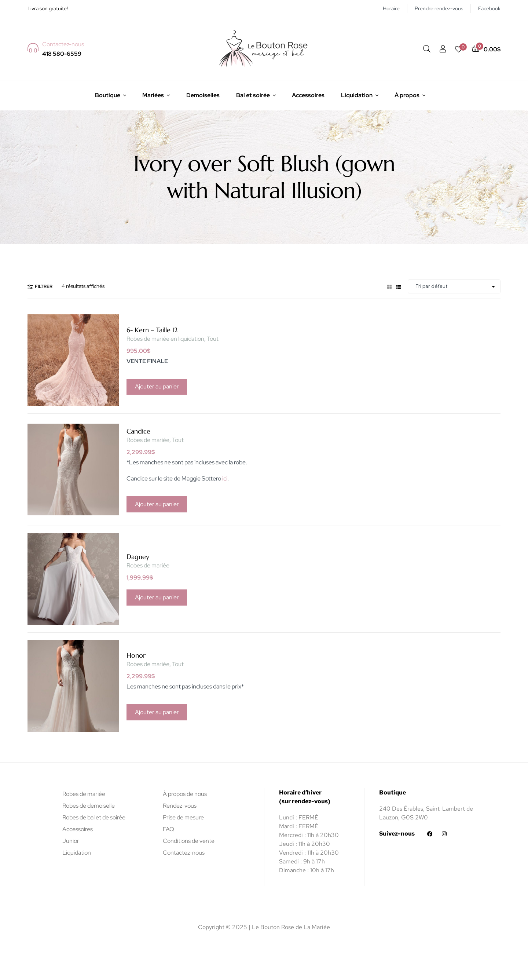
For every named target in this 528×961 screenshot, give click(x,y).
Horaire (391, 8)
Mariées (153, 95)
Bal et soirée (253, 95)
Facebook (489, 8)
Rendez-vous (180, 806)
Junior (70, 841)
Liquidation (357, 95)
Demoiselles (203, 95)
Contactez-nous (184, 852)
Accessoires (308, 95)
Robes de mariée (147, 440)
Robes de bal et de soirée (93, 817)
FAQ (168, 829)
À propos (407, 95)
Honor (136, 655)
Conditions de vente (188, 841)
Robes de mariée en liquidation (165, 339)
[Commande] (454, 286)
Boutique (107, 95)
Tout (213, 339)
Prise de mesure (183, 817)
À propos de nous (185, 794)
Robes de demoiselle (88, 806)
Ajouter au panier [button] (157, 386)
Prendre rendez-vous (439, 8)
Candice (138, 431)
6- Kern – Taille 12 (152, 330)
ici (224, 478)
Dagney (137, 556)
